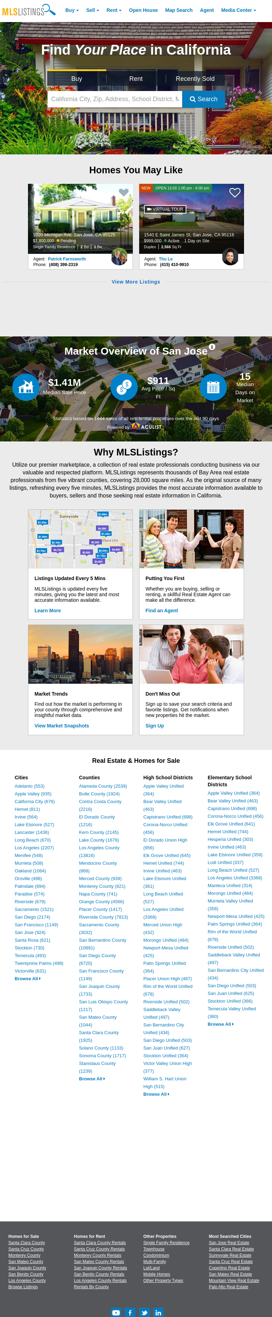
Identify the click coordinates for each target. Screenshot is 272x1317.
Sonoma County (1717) (102, 1055)
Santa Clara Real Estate (231, 1249)
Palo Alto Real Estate (229, 1286)
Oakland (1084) (30, 870)
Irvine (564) (26, 817)
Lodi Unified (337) (226, 862)
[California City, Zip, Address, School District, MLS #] (115, 99)
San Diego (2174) (32, 917)
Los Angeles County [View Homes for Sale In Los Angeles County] (27, 1280)
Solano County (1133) (101, 1048)
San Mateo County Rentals (99, 1261)
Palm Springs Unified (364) (235, 924)
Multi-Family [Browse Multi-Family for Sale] (154, 1261)
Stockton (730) (29, 947)
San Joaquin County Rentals (100, 1268)
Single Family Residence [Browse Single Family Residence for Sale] (166, 1242)
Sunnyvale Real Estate (230, 1255)
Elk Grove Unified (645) (167, 855)
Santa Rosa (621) (32, 940)
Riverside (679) (30, 901)
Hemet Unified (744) (163, 863)
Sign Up (154, 726)
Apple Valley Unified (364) (234, 793)
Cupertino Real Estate (229, 1268)
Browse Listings (23, 1286)
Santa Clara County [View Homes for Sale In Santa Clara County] (26, 1242)
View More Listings (136, 282)
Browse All (28, 978)
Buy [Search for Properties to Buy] (76, 78)
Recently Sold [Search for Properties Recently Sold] (195, 78)
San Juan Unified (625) (231, 993)
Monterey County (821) (102, 886)
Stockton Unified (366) (230, 1001)
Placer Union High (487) (167, 978)
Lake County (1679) (99, 840)
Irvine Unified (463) (162, 870)
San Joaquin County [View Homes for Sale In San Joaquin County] (27, 1268)
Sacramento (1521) (34, 909)
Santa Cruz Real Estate (231, 1261)
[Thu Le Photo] (230, 254)
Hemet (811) (27, 809)
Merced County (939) (100, 878)
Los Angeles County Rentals (100, 1280)
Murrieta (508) (29, 863)
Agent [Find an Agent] (207, 10)
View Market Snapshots (62, 726)
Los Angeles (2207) (34, 847)
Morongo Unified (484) (165, 940)
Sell (90, 10)
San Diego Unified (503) (167, 1040)
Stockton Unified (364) (165, 1055)
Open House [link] (143, 10)
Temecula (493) (30, 955)
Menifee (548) (29, 855)
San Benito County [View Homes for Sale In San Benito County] (25, 1274)
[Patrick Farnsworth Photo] (119, 254)
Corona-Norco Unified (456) (236, 816)
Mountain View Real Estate (234, 1280)
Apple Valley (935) (33, 793)
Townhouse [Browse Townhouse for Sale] (154, 1249)
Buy (69, 10)
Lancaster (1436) (32, 832)
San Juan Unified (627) (166, 1048)
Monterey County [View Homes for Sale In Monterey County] (24, 1255)
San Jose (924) (30, 932)
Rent (112, 10)
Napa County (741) (98, 894)
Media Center (236, 10)
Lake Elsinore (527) (34, 824)
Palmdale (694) (30, 886)
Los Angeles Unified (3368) (235, 877)
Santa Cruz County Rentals (99, 1249)
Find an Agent (161, 610)
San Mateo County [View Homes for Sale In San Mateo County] (25, 1261)
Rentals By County (91, 1286)
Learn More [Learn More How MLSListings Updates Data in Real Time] (48, 610)
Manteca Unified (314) (230, 885)
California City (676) (35, 801)
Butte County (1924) (99, 793)
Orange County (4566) (101, 901)
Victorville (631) (30, 971)
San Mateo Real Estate (230, 1274)
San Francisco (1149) (36, 924)
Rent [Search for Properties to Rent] (136, 78)
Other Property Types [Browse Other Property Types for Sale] (163, 1280)
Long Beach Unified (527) (233, 870)
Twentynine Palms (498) (39, 963)
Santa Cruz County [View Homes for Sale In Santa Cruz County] (26, 1249)
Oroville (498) (28, 878)
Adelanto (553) (29, 786)
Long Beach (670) (33, 840)
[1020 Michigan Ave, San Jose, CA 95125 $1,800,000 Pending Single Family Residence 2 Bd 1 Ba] (80, 219)
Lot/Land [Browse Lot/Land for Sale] (151, 1268)
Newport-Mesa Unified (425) (236, 916)
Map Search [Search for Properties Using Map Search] (179, 10)
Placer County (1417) (100, 909)
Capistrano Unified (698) (168, 817)
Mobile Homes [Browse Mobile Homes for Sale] (156, 1274)
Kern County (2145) (99, 832)
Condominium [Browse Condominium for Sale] (156, 1255)
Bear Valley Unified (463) (233, 800)
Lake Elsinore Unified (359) (235, 854)
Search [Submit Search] (203, 99)
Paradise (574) (29, 894)
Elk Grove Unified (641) (231, 824)
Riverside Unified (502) (166, 1001)
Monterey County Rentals (97, 1255)
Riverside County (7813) (103, 917)
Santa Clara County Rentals (100, 1242)
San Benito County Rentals (99, 1274)
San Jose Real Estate (229, 1242)
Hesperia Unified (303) (230, 839)
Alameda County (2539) (103, 786)
